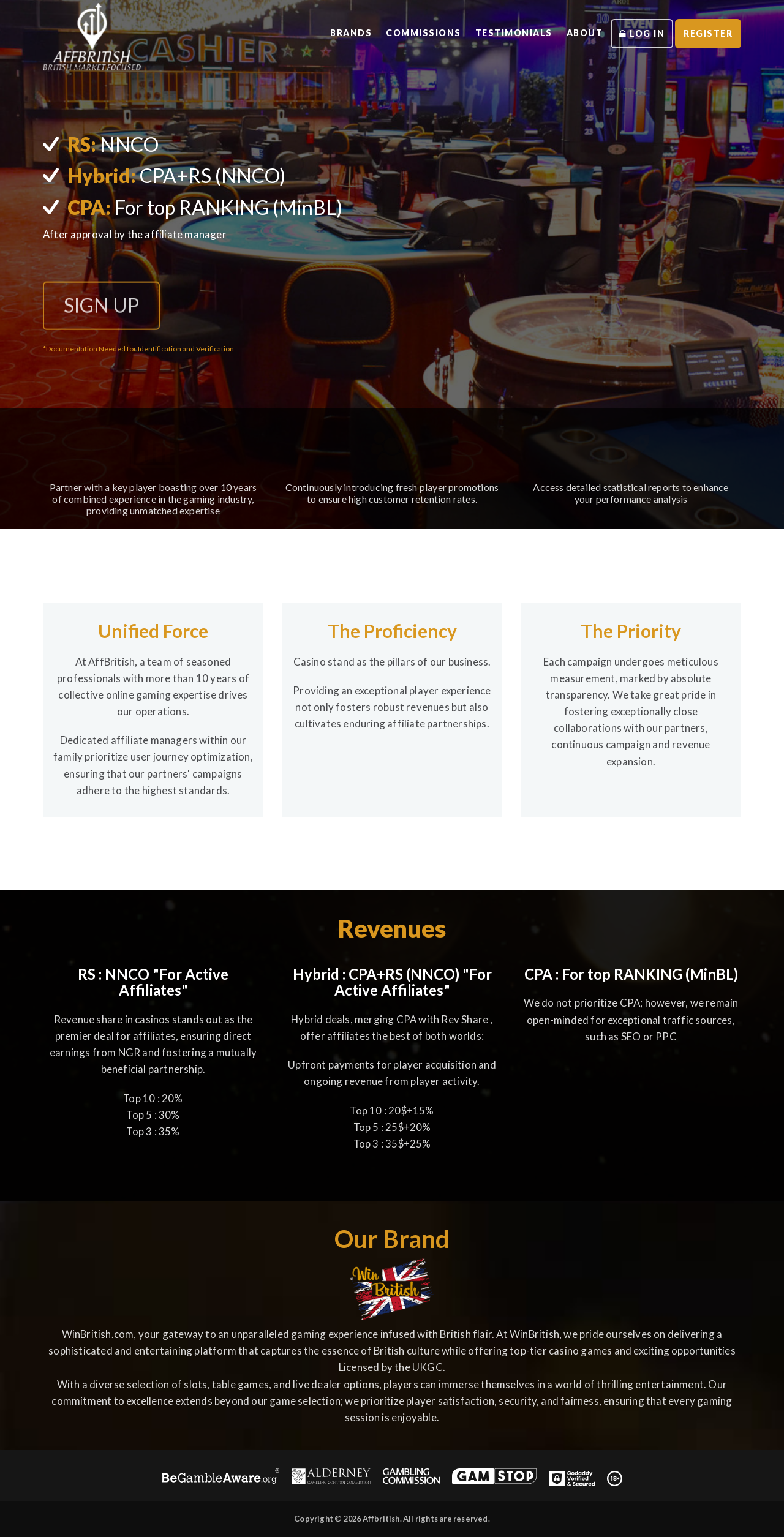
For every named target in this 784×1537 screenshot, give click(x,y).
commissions (416, 32)
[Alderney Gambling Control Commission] (331, 1478)
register (707, 33)
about (582, 32)
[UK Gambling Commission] (411, 1478)
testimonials (509, 32)
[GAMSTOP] (494, 1478)
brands (341, 32)
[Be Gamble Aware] (221, 1478)
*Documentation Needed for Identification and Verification (138, 348)
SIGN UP (101, 311)
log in (640, 33)
